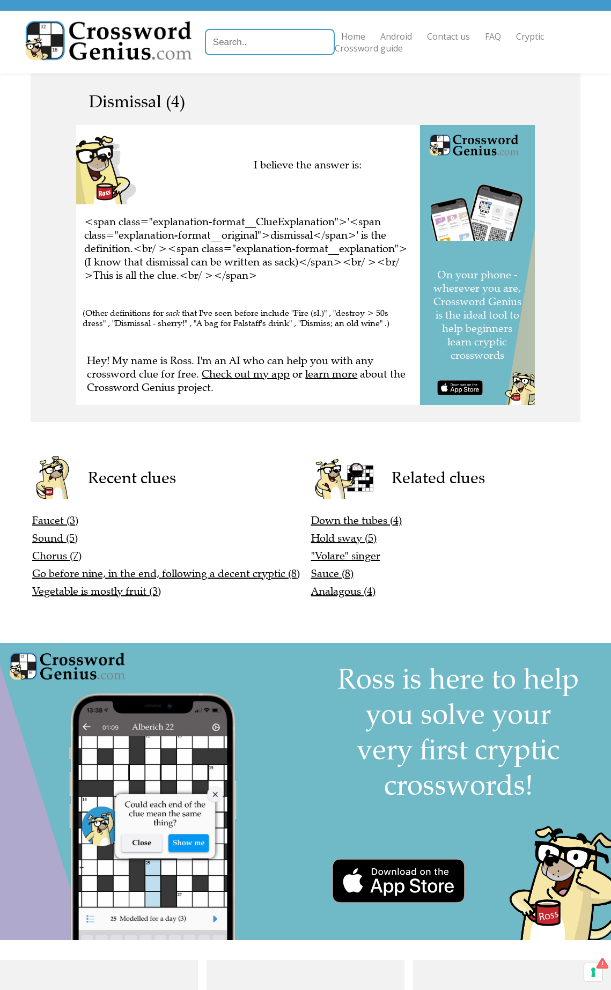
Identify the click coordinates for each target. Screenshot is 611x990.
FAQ (495, 36)
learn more (331, 374)
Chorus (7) (57, 556)
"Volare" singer (345, 556)
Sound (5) (55, 538)
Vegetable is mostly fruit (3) (96, 591)
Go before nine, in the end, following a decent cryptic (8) (166, 573)
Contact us (450, 36)
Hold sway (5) (344, 538)
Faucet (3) (55, 520)
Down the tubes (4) (356, 520)
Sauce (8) (332, 573)
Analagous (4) (343, 591)
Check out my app (246, 374)
